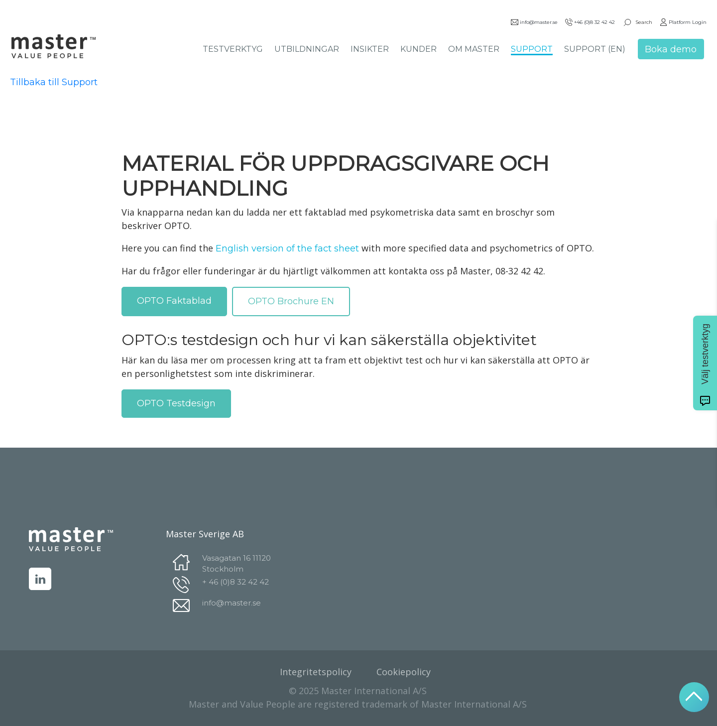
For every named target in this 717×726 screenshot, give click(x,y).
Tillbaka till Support (54, 82)
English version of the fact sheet (287, 248)
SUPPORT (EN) (594, 49)
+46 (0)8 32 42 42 (590, 22)
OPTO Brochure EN (291, 301)
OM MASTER (473, 49)
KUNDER (418, 49)
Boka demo (671, 49)
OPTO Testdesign (176, 403)
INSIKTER (370, 49)
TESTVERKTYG (233, 49)
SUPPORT (532, 49)
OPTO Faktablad (174, 300)
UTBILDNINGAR (306, 49)
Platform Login (683, 22)
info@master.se (534, 22)
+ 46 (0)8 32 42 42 (235, 582)
